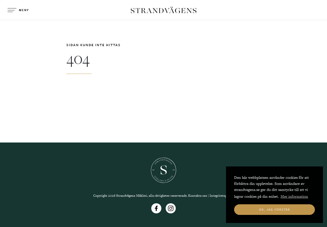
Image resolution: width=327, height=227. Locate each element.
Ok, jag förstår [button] (274, 209)
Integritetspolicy (222, 195)
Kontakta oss (197, 195)
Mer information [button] (294, 196)
